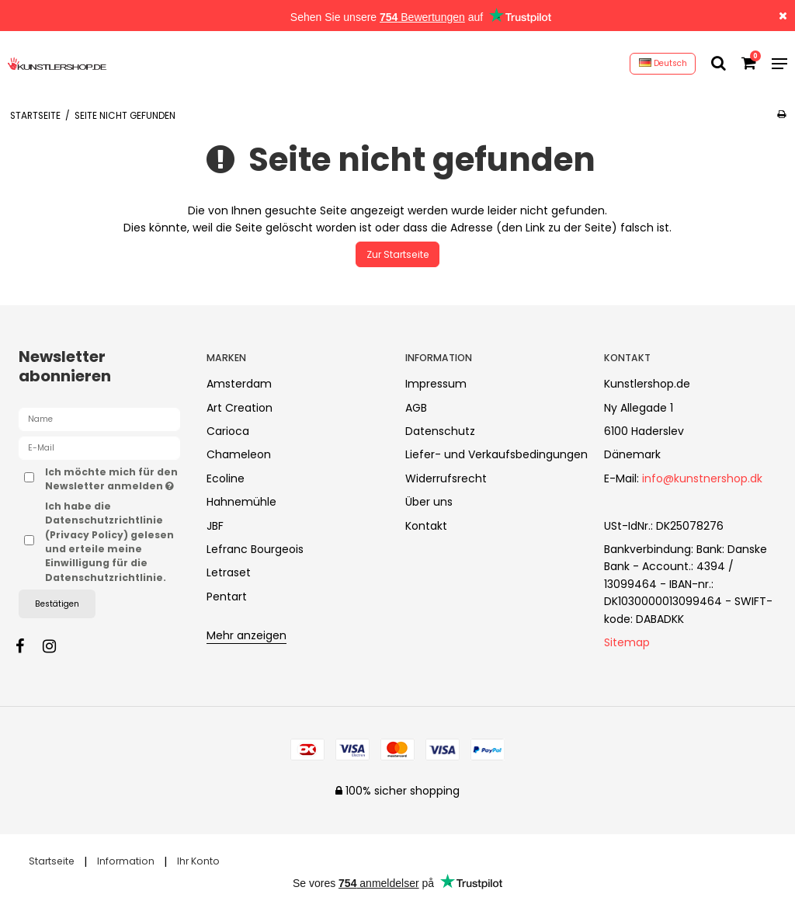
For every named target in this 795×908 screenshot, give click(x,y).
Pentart (227, 596)
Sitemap (627, 642)
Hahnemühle (241, 502)
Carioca (228, 431)
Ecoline (226, 478)
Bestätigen (57, 604)
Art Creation (240, 408)
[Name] (99, 418)
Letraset (229, 572)
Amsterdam (239, 383)
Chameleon (239, 454)
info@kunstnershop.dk (702, 478)
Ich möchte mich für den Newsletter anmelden (112, 478)
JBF (215, 526)
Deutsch (663, 63)
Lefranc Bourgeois (255, 549)
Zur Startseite (397, 254)
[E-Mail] (99, 447)
